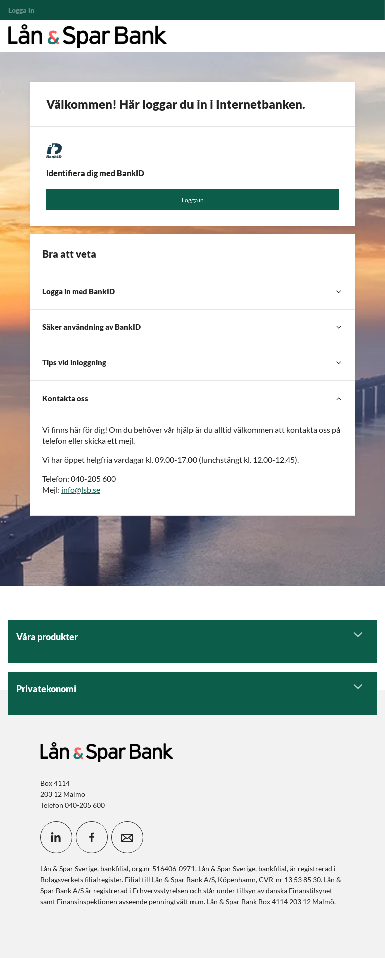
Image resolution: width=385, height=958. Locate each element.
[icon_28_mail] (127, 837)
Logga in (193, 200)
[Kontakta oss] (192, 398)
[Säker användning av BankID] (192, 327)
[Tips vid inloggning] (192, 362)
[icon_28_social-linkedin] (56, 837)
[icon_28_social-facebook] (92, 837)
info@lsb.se (80, 489)
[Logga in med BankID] (192, 291)
